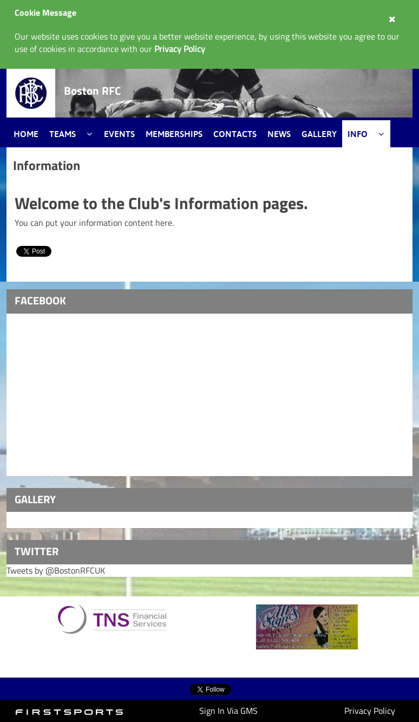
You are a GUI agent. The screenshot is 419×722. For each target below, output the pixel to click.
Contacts (235, 133)
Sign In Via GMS (228, 710)
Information (46, 165)
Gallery (319, 133)
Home (26, 133)
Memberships (174, 133)
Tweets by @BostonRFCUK (55, 570)
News (279, 133)
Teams (62, 133)
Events (119, 133)
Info (358, 133)
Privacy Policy (369, 710)
